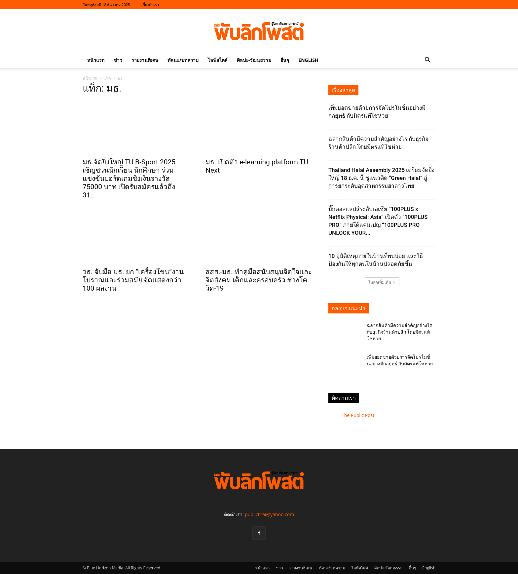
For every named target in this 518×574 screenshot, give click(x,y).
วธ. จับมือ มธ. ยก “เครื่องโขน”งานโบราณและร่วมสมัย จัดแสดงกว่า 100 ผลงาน (133, 280)
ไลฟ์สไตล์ (218, 60)
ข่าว (118, 60)
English (308, 60)
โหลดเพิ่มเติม (382, 282)
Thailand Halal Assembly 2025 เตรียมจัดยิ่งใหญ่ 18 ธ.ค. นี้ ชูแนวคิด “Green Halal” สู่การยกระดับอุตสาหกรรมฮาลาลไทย (381, 178)
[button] (427, 61)
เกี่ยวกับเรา (150, 4)
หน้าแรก (95, 60)
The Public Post (358, 415)
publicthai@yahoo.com (269, 514)
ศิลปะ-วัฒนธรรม (254, 60)
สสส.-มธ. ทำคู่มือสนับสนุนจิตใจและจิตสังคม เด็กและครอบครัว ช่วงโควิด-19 (258, 280)
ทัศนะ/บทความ (183, 60)
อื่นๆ (284, 60)
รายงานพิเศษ (144, 60)
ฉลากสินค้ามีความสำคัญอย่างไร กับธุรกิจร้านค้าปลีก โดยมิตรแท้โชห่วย (399, 332)
